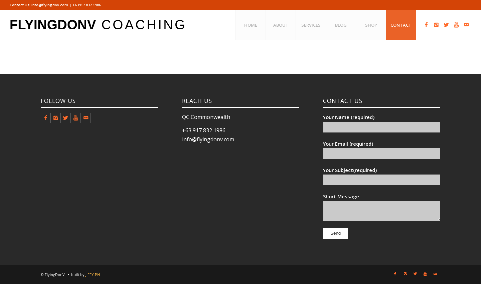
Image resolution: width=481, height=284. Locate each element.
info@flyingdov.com (49, 4)
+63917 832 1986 (86, 4)
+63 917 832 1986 (203, 130)
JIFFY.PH (93, 274)
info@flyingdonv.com (208, 139)
